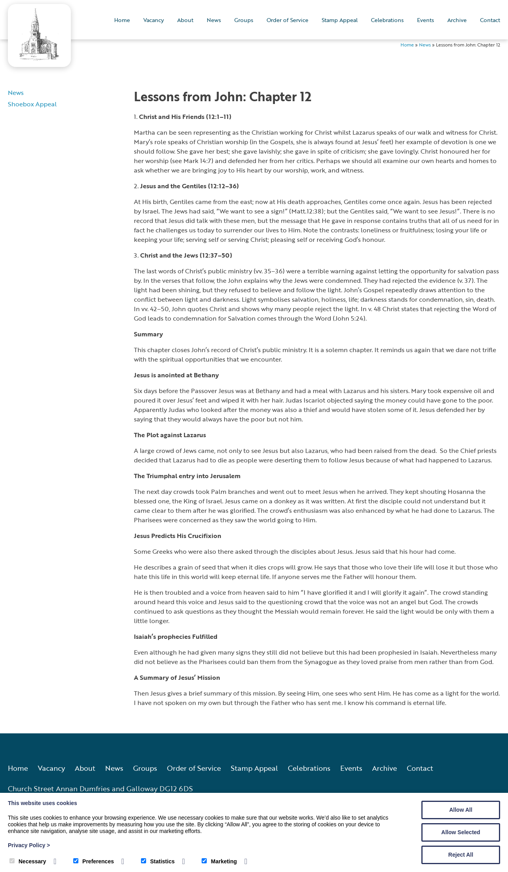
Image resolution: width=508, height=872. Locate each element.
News (214, 20)
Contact (490, 20)
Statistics (157, 861)
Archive (457, 20)
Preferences (93, 861)
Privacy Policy (29, 845)
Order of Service (287, 20)
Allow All (461, 810)
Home (122, 20)
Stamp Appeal (340, 20)
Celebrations (387, 20)
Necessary (27, 861)
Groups (243, 20)
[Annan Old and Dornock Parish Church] (39, 58)
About (185, 20)
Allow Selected (460, 832)
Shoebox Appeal (32, 103)
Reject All (460, 855)
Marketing (219, 861)
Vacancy (153, 20)
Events (425, 20)
